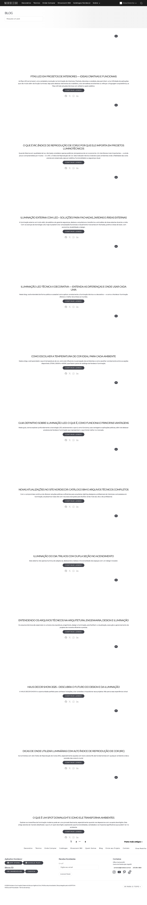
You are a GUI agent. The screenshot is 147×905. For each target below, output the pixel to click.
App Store (13, 875)
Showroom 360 (67, 3)
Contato (126, 860)
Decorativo (29, 3)
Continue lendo (73, 91)
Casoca (31, 884)
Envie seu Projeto (113, 860)
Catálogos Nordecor (85, 3)
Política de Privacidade (11, 900)
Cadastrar (65, 886)
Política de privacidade (49, 898)
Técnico (40, 3)
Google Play (33, 875)
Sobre (98, 3)
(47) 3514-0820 (136, 880)
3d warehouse (14, 884)
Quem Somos (90, 860)
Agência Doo (37, 898)
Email (61, 876)
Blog (101, 860)
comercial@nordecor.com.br (122, 880)
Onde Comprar (52, 3)
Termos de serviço (24, 900)
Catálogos (63, 860)
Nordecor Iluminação (15, 898)
